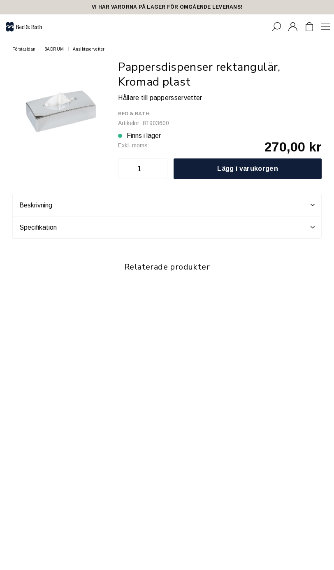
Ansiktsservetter (89, 49)
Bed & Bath (133, 113)
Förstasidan (24, 49)
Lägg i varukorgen (247, 168)
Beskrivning (167, 205)
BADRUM (54, 49)
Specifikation (167, 227)
